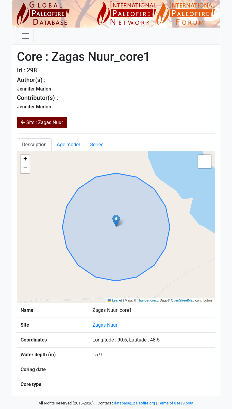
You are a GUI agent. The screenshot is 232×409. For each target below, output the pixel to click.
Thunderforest (147, 300)
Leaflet (115, 300)
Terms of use (169, 403)
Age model (68, 144)
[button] (116, 221)
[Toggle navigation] (25, 36)
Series (96, 144)
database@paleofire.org (134, 403)
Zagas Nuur (105, 325)
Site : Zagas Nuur (42, 122)
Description (34, 144)
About (188, 403)
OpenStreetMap (183, 300)
